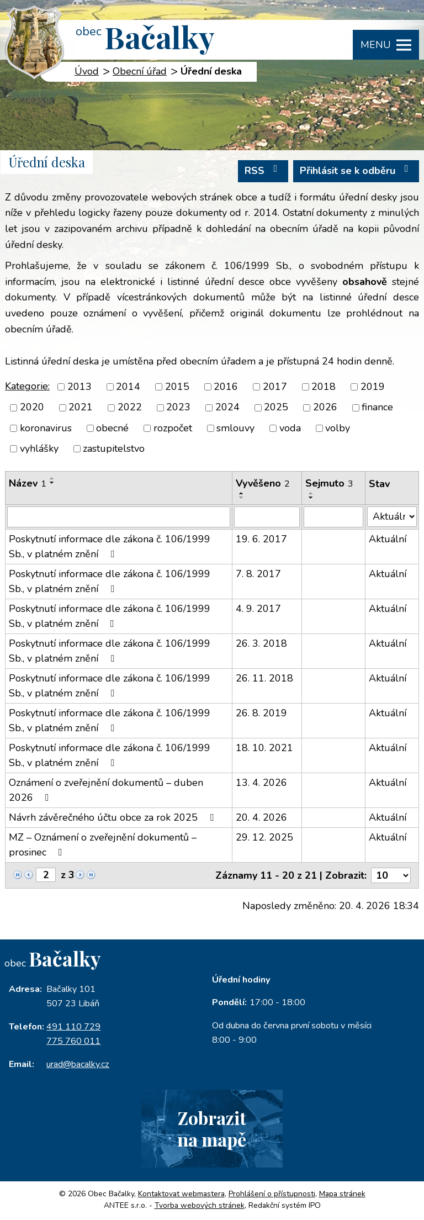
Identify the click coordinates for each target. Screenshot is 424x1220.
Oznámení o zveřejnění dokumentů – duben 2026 (106, 790)
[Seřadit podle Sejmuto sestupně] (311, 497)
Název (27, 483)
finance (377, 407)
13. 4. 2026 (261, 782)
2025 (276, 407)
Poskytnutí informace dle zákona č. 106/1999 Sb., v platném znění (109, 546)
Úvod (87, 71)
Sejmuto (329, 483)
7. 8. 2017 (258, 573)
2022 (130, 407)
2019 (373, 386)
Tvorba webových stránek (200, 1206)
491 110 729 (73, 1027)
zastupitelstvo (114, 448)
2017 (275, 386)
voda (290, 428)
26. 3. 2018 (261, 643)
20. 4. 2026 (261, 817)
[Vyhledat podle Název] (118, 516)
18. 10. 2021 (264, 747)
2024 (227, 407)
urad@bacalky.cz (77, 1064)
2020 (32, 407)
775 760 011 (73, 1041)
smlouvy (235, 428)
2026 (325, 407)
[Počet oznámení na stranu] (391, 875)
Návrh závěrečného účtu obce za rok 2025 (113, 817)
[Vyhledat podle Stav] (392, 516)
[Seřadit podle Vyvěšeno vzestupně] (242, 493)
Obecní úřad (140, 71)
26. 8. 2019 (261, 713)
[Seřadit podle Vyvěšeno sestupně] (242, 497)
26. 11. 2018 (264, 678)
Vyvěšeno (263, 483)
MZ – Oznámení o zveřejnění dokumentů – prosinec (103, 845)
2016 (226, 386)
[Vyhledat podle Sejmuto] (333, 516)
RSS (263, 170)
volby (337, 428)
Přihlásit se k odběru (356, 170)
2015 (177, 386)
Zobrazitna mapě (212, 1128)
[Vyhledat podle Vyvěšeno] (267, 516)
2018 (323, 386)
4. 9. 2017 (258, 608)
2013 (79, 386)
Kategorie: (27, 386)
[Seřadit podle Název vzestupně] (52, 478)
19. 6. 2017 (261, 539)
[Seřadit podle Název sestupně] (52, 482)
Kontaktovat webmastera (181, 1195)
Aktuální (387, 539)
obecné (112, 428)
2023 (178, 407)
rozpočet (172, 428)
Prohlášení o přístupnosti (272, 1195)
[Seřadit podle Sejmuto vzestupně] (311, 493)
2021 (80, 407)
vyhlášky (39, 448)
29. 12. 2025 (264, 837)
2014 (128, 386)
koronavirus (46, 428)
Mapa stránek (342, 1195)
